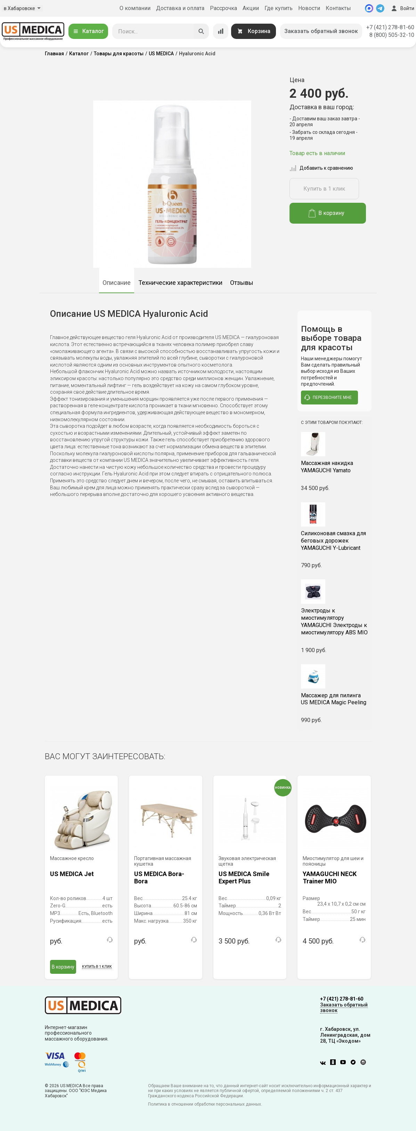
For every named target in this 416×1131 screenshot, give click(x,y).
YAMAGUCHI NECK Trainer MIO (330, 877)
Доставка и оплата (180, 8)
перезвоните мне (328, 397)
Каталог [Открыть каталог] (88, 31)
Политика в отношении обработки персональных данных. (205, 1104)
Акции (251, 8)
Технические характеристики (180, 282)
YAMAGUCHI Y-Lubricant (334, 540)
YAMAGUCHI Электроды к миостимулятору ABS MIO (334, 621)
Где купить (278, 8)
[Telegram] (380, 8)
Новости (309, 8)
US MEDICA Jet (72, 873)
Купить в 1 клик (324, 188)
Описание (117, 282)
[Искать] (201, 31)
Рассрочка (223, 8)
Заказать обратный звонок (321, 31)
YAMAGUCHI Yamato (334, 467)
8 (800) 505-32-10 (391, 35)
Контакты (338, 8)
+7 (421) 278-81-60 (390, 27)
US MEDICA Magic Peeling (334, 699)
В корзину (326, 213)
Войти (402, 8)
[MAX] (369, 8)
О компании (135, 8)
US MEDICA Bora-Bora (159, 877)
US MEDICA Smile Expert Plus (244, 877)
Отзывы (241, 282)
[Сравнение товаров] (220, 31)
